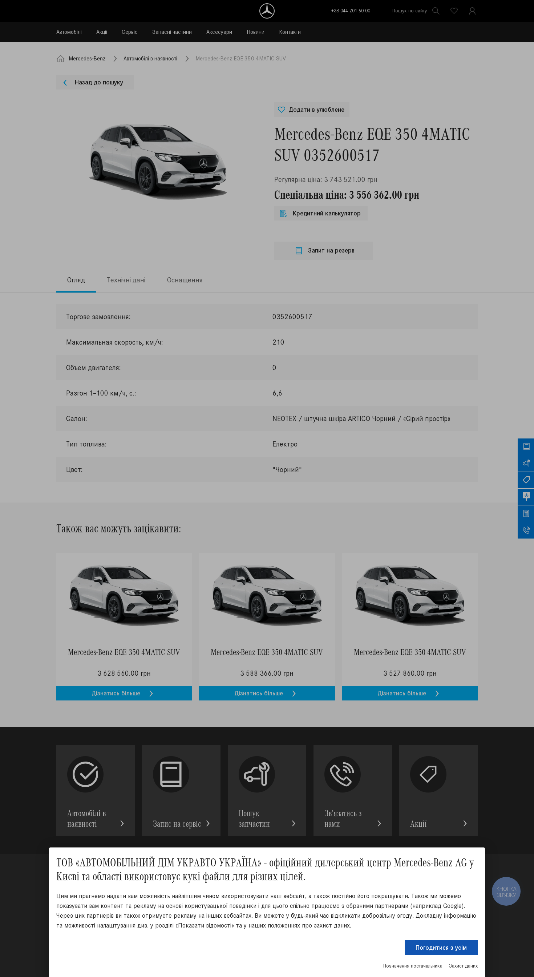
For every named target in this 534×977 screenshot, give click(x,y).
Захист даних (463, 966)
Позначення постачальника (412, 966)
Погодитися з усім (441, 948)
